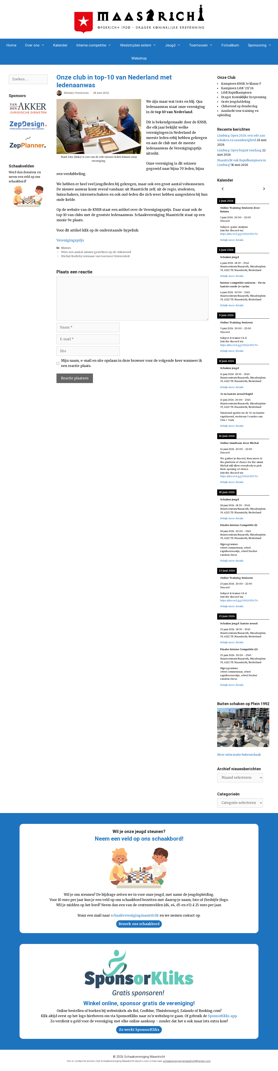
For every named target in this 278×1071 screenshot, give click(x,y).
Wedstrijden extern (140, 45)
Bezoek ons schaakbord (139, 924)
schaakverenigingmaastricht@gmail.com (187, 1061)
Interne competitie (96, 45)
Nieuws (66, 248)
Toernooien (203, 45)
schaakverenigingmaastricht (135, 915)
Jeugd (175, 45)
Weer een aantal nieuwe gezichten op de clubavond (96, 252)
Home (11, 45)
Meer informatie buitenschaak (239, 755)
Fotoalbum (230, 45)
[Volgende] (264, 189)
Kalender (60, 45)
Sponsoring (262, 45)
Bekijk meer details (231, 239)
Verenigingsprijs (70, 240)
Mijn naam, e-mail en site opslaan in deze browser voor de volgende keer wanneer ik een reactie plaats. (131, 363)
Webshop (139, 58)
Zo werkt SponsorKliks (139, 1030)
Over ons (37, 45)
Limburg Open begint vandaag (239, 150)
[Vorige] (222, 189)
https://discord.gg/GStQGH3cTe (239, 233)
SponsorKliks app (222, 1016)
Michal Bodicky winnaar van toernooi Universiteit (95, 256)
